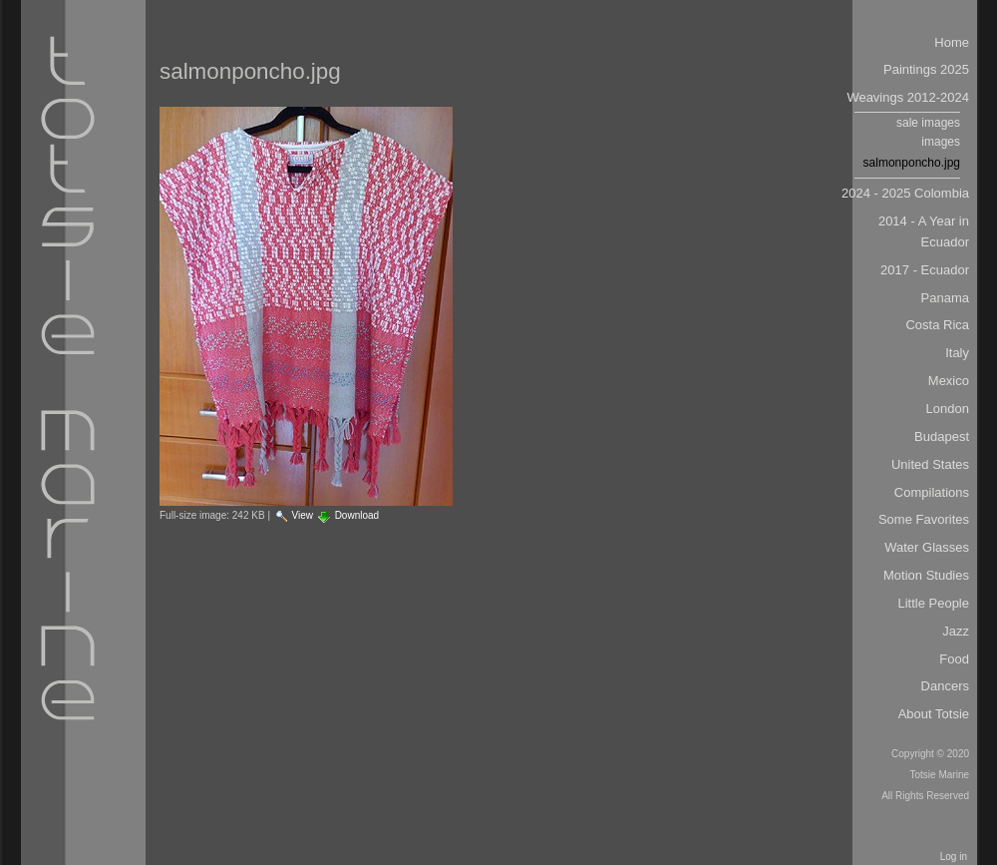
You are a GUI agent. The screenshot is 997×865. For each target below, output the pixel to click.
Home (951, 42)
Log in (953, 856)
